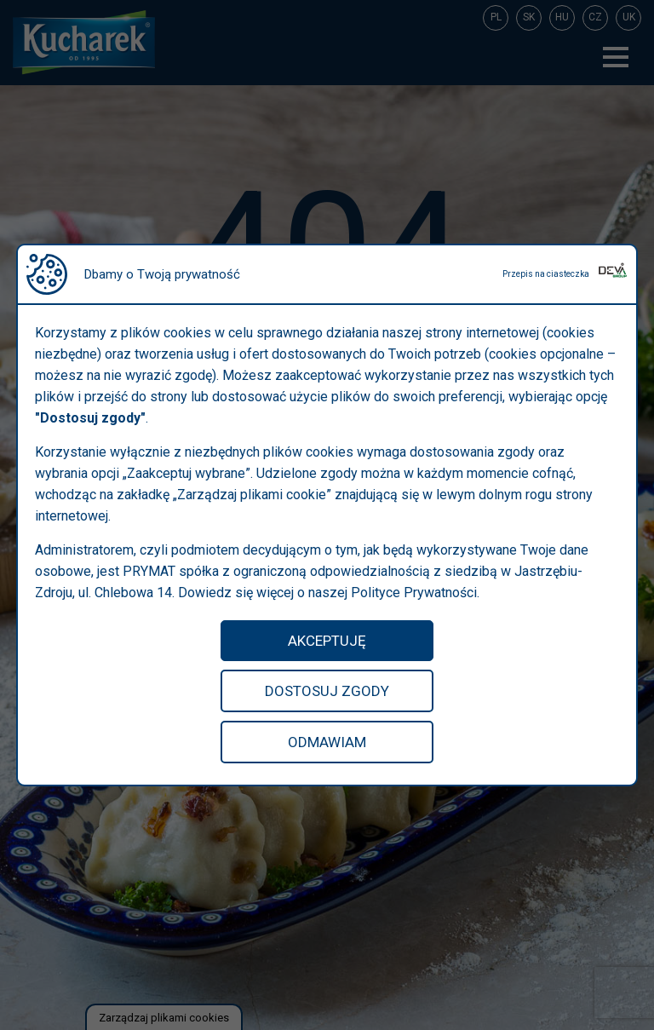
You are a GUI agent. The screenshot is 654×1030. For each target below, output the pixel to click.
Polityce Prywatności (414, 592)
